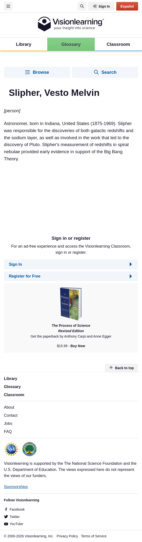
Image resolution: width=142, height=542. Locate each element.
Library (10, 378)
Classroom (14, 394)
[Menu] (8, 6)
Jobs (8, 423)
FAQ (8, 431)
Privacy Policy (67, 536)
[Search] (82, 6)
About (9, 407)
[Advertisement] (71, 196)
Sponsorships (16, 486)
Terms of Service (93, 536)
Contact (10, 415)
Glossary (12, 386)
